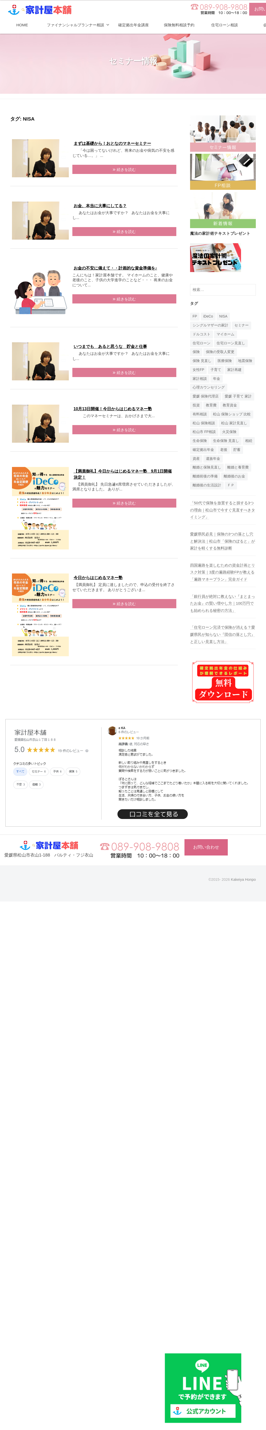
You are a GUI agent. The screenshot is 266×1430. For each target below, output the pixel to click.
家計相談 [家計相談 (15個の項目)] (200, 379)
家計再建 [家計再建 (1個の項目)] (234, 370)
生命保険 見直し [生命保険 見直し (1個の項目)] (226, 441)
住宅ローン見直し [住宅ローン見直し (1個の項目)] (231, 343)
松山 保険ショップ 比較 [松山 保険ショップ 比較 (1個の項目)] (232, 414)
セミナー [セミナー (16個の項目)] (241, 325)
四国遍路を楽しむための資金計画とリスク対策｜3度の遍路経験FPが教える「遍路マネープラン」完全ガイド (222, 572)
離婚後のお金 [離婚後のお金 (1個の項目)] (234, 476)
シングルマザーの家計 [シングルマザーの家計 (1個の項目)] (210, 325)
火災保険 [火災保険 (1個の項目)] (229, 432)
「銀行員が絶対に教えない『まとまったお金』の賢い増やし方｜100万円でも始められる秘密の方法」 (222, 603)
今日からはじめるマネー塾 (98, 578)
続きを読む (126, 169)
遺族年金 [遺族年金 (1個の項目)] (213, 459)
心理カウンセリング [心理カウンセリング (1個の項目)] (209, 387)
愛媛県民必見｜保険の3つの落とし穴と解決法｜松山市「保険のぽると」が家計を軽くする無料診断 (222, 541)
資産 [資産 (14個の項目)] (196, 459)
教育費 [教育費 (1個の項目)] (211, 405)
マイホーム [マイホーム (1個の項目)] (225, 334)
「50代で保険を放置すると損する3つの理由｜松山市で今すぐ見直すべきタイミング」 (222, 510)
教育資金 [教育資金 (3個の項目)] (230, 405)
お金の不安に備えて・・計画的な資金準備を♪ (115, 268)
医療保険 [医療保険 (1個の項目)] (225, 361)
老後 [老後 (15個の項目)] (223, 450)
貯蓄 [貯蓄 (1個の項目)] (237, 450)
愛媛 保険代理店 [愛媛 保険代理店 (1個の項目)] (206, 396)
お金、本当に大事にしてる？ (100, 206)
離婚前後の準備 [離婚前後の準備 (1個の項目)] (205, 476)
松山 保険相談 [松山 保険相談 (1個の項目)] (204, 423)
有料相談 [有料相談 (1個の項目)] (200, 414)
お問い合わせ (206, 847)
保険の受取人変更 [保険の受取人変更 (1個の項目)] (220, 352)
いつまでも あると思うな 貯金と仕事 (110, 346)
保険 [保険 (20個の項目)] (196, 352)
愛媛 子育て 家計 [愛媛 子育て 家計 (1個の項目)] (238, 396)
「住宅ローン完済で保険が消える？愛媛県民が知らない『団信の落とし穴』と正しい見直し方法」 (222, 634)
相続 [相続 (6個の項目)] (248, 441)
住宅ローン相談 (224, 25)
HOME (22, 25)
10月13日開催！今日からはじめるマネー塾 (113, 409)
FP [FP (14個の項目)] (195, 316)
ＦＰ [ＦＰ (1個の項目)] (230, 485)
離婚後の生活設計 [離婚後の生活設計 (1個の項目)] (207, 485)
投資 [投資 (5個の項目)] (196, 405)
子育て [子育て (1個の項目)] (215, 370)
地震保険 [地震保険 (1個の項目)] (245, 361)
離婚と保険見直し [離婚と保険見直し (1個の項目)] (207, 467)
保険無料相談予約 (179, 25)
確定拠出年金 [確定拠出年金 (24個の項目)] (203, 450)
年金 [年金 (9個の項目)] (216, 379)
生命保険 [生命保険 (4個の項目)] (200, 441)
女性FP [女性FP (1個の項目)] (198, 370)
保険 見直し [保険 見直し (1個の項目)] (202, 361)
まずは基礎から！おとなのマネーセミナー (112, 143)
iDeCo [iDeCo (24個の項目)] (208, 316)
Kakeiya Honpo (243, 879)
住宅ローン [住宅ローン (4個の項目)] (201, 343)
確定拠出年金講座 (133, 25)
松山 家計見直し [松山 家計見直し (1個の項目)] (234, 423)
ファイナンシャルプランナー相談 (75, 25)
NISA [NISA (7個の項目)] (223, 316)
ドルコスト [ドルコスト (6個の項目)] (201, 334)
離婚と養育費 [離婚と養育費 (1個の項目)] (238, 467)
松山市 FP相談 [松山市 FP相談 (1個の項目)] (204, 432)
